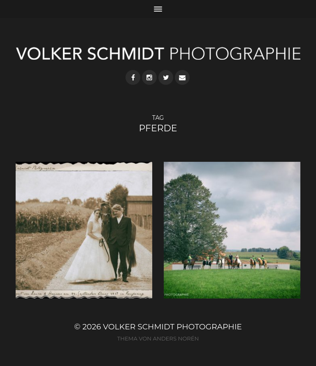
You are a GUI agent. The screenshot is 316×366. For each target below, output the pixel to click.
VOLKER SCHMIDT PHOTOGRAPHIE (172, 326)
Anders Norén (176, 338)
